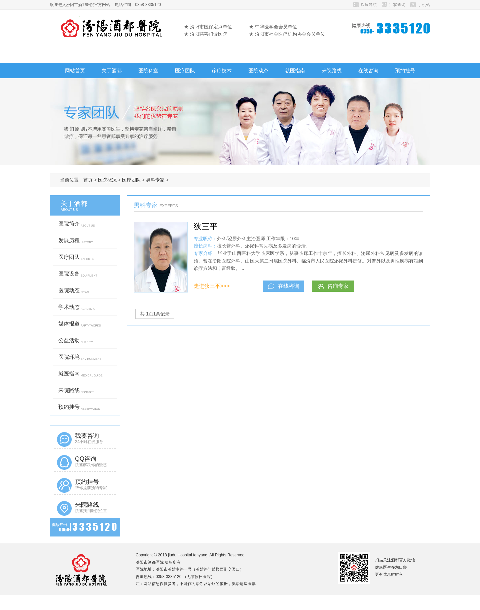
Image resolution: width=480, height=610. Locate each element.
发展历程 (75, 242)
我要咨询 (85, 439)
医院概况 (107, 180)
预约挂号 (405, 70)
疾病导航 (369, 4)
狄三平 (206, 226)
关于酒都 (112, 70)
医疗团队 (185, 70)
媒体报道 (79, 325)
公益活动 (75, 342)
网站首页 (75, 70)
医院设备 (77, 275)
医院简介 (76, 225)
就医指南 (295, 70)
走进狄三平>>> (212, 286)
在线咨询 (368, 70)
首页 (88, 180)
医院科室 (148, 70)
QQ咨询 (85, 462)
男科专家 (155, 180)
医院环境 (79, 358)
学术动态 (76, 308)
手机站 (424, 4)
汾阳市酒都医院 (112, 26)
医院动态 (258, 70)
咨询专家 (333, 286)
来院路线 (332, 70)
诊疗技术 (222, 70)
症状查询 (397, 4)
